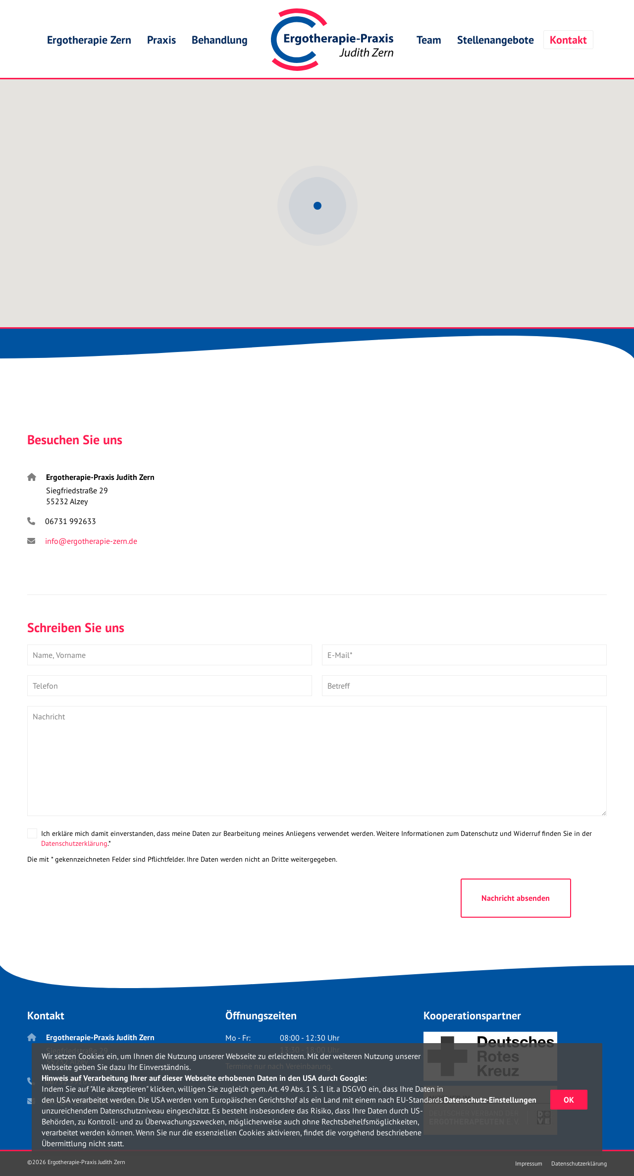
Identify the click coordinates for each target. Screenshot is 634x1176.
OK (569, 1100)
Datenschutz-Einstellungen (490, 1100)
